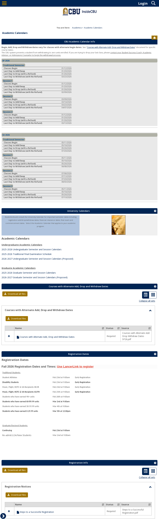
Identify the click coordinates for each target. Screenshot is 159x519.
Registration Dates (78, 353)
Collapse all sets (147, 300)
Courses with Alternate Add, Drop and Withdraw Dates (111, 47)
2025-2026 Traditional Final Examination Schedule (27, 254)
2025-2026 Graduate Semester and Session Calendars (29, 272)
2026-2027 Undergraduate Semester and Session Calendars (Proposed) (37, 258)
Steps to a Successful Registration (37, 511)
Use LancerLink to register (75, 366)
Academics (77, 27)
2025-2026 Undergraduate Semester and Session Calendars (31, 249)
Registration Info (78, 462)
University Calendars (78, 210)
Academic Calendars (93, 27)
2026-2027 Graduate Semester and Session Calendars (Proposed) (35, 277)
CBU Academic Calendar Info (79, 41)
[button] (14, 293)
